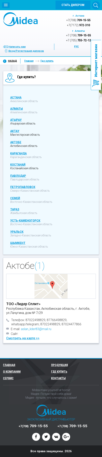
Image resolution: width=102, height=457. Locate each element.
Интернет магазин (96, 60)
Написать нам (17, 46)
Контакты (58, 378)
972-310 (78, 25)
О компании (12, 371)
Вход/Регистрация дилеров (26, 50)
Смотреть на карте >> (22, 338)
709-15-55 (78, 20)
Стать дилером (73, 5)
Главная (28, 61)
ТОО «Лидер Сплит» (23, 304)
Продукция (60, 365)
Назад (12, 61)
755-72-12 (78, 40)
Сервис (8, 378)
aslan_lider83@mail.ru (36, 329)
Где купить (47, 61)
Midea (20, 19)
